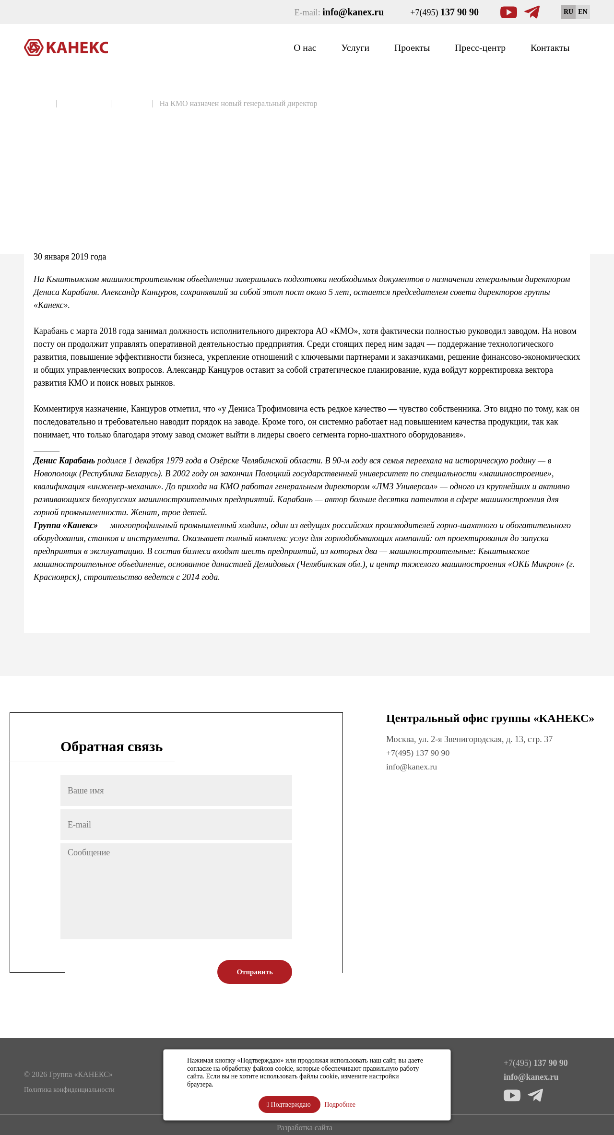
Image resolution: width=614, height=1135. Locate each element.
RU (568, 11)
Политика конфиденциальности (69, 1089)
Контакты (547, 47)
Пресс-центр (472, 47)
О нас (283, 47)
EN (582, 11)
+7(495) (444, 12)
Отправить (254, 972)
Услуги (337, 47)
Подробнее (339, 1104)
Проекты (398, 47)
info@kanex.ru (412, 766)
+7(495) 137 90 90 (418, 752)
